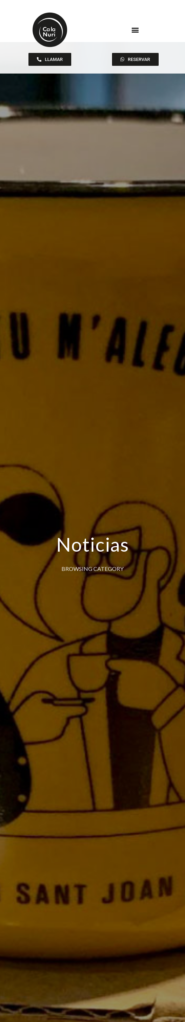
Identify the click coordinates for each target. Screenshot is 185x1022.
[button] (135, 30)
